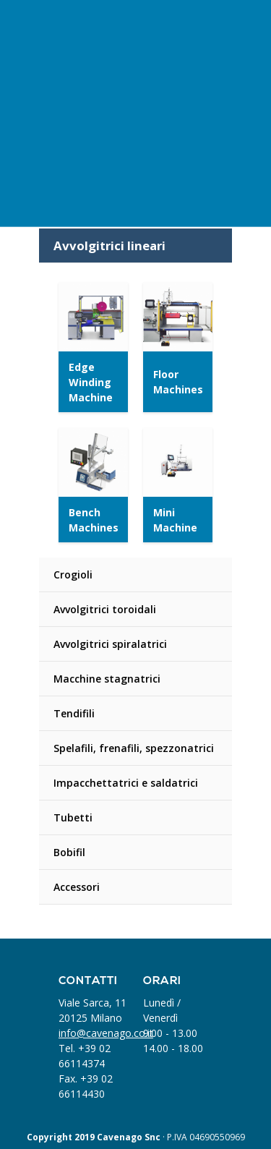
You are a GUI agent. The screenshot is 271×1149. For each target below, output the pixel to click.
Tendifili (74, 713)
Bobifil (69, 852)
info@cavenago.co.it (106, 1033)
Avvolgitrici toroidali (104, 609)
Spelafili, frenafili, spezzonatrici (133, 748)
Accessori (76, 887)
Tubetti (73, 817)
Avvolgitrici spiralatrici (110, 644)
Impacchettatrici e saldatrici (125, 783)
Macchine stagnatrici (106, 678)
